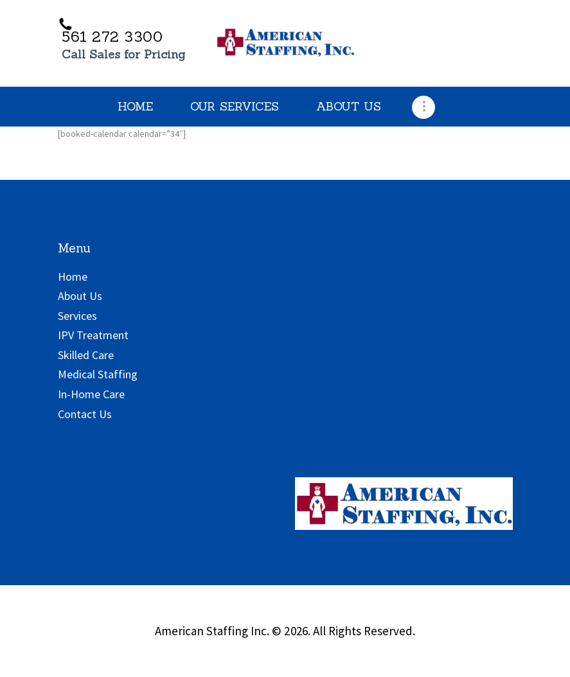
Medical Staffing (98, 374)
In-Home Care (91, 394)
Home (72, 276)
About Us (80, 295)
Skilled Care (86, 354)
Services (77, 315)
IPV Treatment (93, 335)
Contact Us (85, 414)
